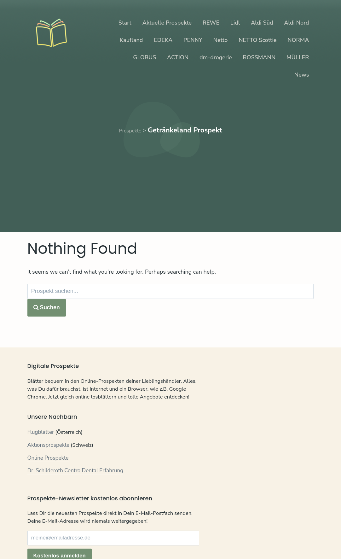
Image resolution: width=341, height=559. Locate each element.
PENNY (192, 40)
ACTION (177, 57)
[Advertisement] (170, 179)
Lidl (235, 22)
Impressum (97, 540)
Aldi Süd (262, 22)
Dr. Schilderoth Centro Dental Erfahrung (75, 486)
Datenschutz (65, 540)
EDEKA (163, 40)
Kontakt (36, 540)
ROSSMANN (259, 57)
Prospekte (130, 130)
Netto (220, 40)
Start (124, 22)
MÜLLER (297, 57)
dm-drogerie (215, 57)
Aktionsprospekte (48, 460)
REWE (211, 22)
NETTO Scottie (257, 40)
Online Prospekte (48, 473)
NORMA (298, 40)
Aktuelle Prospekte (167, 22)
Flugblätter (40, 447)
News (301, 75)
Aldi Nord (296, 22)
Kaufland (131, 40)
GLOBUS (144, 57)
